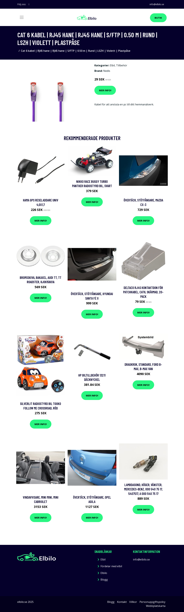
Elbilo (104, 573)
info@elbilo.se (157, 4)
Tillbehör (121, 65)
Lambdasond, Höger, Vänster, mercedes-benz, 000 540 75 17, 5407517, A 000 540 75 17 (143, 489)
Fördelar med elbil (111, 566)
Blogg (104, 579)
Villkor (133, 602)
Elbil (112, 65)
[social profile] (29, 4)
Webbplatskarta (155, 606)
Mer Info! (105, 90)
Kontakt (122, 602)
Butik (158, 17)
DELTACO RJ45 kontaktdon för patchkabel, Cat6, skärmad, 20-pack (143, 292)
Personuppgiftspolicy (152, 602)
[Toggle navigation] (21, 17)
